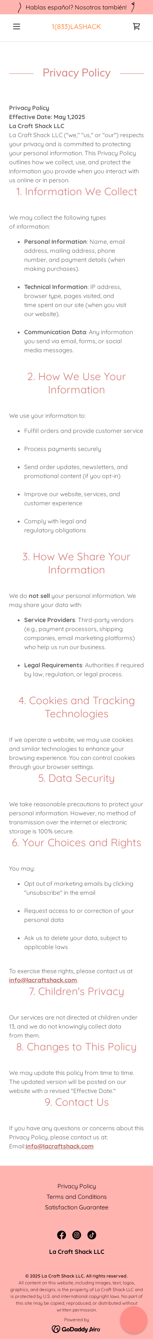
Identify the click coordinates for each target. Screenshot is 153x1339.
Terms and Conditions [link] (76, 1196)
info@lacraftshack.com (43, 980)
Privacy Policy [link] (76, 1186)
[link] (136, 26)
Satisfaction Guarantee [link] (76, 1207)
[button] (19, 26)
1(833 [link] (60, 26)
